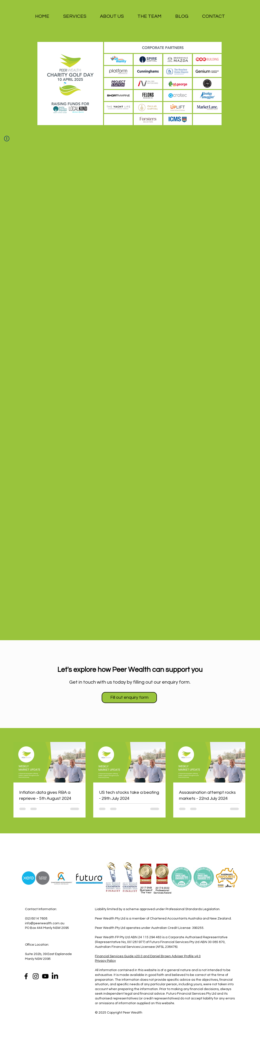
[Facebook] (26, 976)
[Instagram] (36, 976)
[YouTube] (45, 976)
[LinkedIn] (55, 976)
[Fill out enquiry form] (129, 697)
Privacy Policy (105, 960)
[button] (74, 16)
